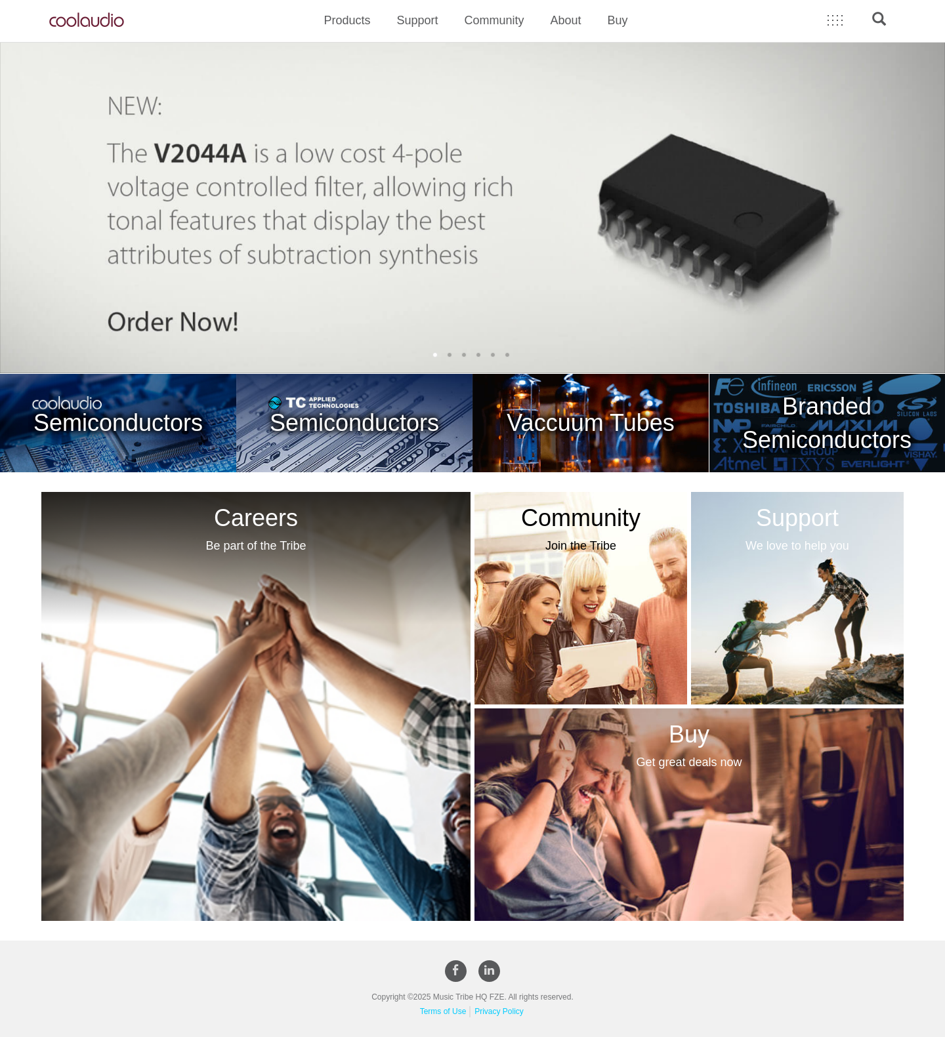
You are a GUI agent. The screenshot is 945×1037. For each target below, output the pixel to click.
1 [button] (436, 354)
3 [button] (465, 354)
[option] (472, 207)
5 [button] (494, 354)
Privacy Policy (499, 1011)
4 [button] (480, 354)
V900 (472, 207)
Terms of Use (443, 1011)
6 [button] (509, 354)
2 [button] (451, 354)
